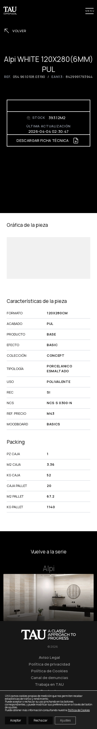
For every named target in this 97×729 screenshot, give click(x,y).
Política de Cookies (49, 670)
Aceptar (15, 720)
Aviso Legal (49, 657)
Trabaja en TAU (49, 684)
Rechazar (41, 720)
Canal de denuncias (49, 677)
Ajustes (65, 720)
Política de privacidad (49, 664)
